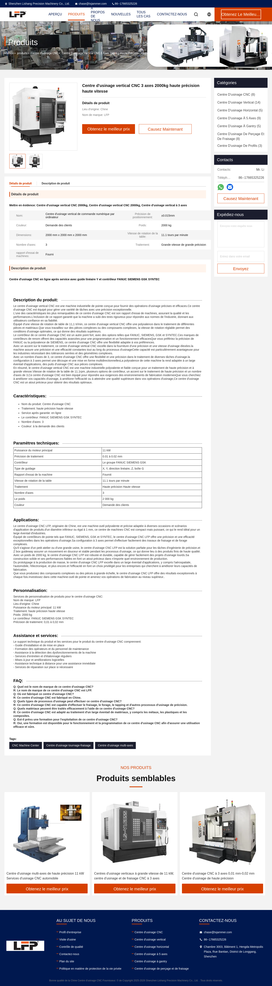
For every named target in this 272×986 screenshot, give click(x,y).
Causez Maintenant (240, 198)
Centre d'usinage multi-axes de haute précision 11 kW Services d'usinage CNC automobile (45, 876)
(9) (239, 118)
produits (22, 53)
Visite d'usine (67, 939)
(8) (236, 94)
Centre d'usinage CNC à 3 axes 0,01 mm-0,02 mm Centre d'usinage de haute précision (218, 876)
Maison (9, 53)
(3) (239, 145)
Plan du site (66, 961)
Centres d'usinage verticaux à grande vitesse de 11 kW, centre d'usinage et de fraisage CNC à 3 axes (134, 876)
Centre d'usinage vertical (150, 939)
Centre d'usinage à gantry (151, 961)
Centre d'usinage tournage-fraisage (68, 745)
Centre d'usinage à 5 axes (151, 954)
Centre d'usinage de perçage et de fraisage (162, 968)
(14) (238, 102)
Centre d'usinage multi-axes (115, 745)
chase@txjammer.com (91, 3)
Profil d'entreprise (70, 932)
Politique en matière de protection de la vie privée (90, 968)
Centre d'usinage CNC (44, 53)
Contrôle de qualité (71, 946)
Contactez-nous (172, 14)
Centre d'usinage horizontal (152, 946)
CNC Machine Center (25, 745)
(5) (240, 110)
